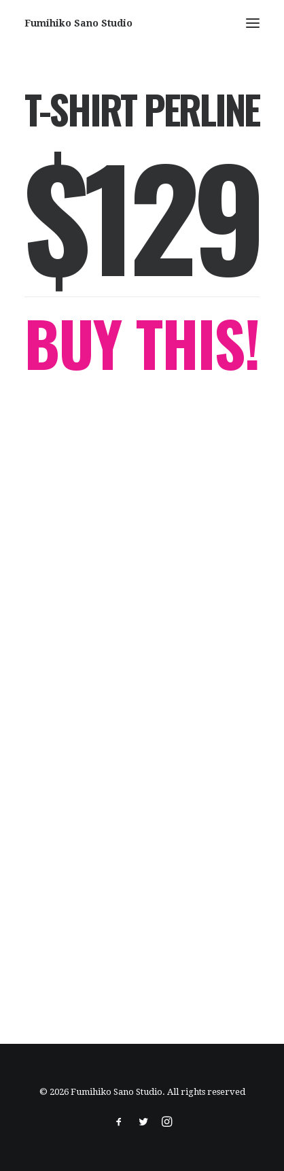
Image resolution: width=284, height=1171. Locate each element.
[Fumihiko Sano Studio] (78, 23)
